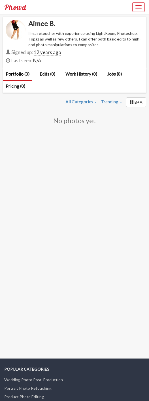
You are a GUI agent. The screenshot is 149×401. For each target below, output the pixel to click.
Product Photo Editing (24, 396)
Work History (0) (81, 73)
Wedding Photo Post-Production (33, 379)
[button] (136, 102)
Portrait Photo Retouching (28, 388)
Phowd (15, 7)
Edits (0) (47, 73)
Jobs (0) (114, 73)
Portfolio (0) (17, 73)
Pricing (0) (15, 86)
